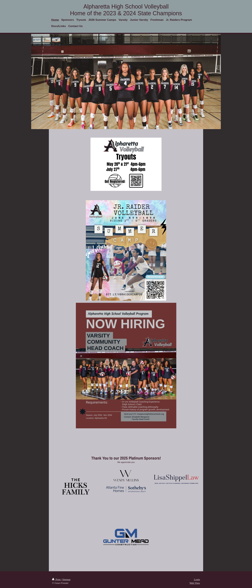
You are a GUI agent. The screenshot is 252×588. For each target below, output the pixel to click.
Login (197, 579)
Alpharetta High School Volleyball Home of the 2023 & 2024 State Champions (126, 10)
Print (56, 579)
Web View (194, 583)
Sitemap (66, 579)
